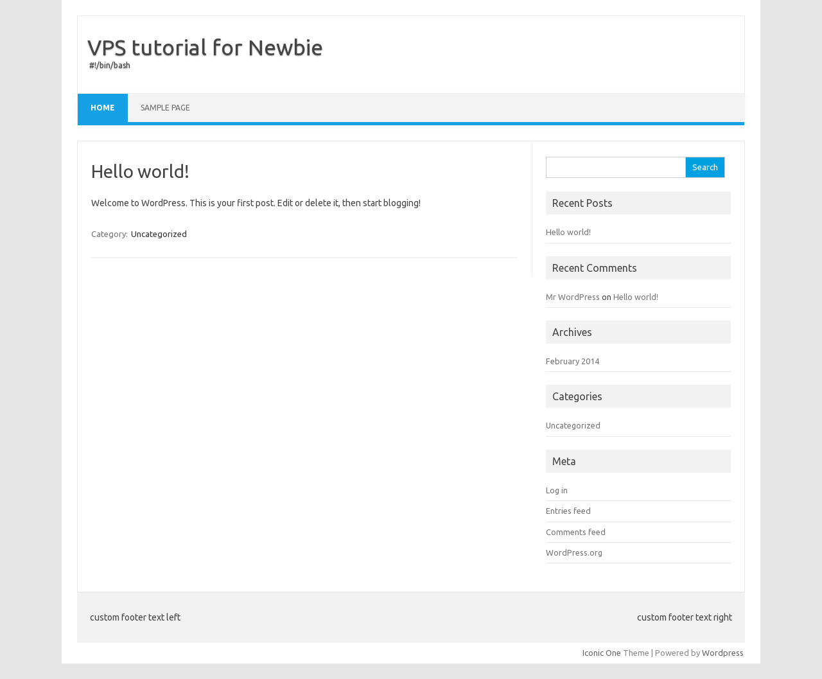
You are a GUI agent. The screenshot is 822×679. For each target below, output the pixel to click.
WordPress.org (574, 552)
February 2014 (572, 361)
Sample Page (165, 107)
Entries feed (568, 510)
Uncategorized (159, 233)
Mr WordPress (573, 296)
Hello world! (140, 171)
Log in (557, 490)
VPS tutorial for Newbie (205, 47)
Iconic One (601, 652)
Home (103, 107)
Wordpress (723, 652)
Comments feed (576, 531)
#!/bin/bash (109, 65)
